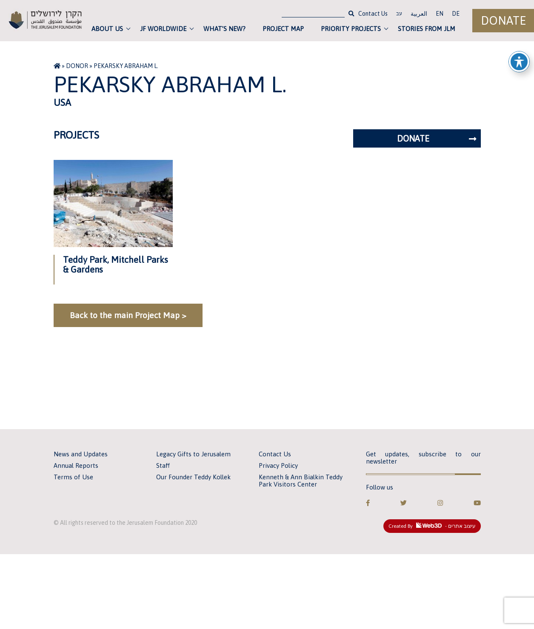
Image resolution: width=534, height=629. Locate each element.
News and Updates (81, 454)
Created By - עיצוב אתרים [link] (432, 525)
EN (439, 13)
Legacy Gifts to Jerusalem (193, 454)
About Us (107, 28)
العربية (419, 13)
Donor (77, 66)
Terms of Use (73, 477)
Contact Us (373, 13)
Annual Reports (76, 465)
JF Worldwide (163, 28)
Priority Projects (351, 28)
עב (399, 14)
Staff (163, 465)
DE (456, 13)
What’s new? (224, 28)
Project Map (283, 28)
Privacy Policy (278, 465)
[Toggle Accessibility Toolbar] (519, 61)
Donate (503, 20)
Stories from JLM (426, 28)
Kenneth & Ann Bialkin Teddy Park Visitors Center (301, 480)
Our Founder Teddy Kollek (193, 477)
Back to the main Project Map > (128, 315)
